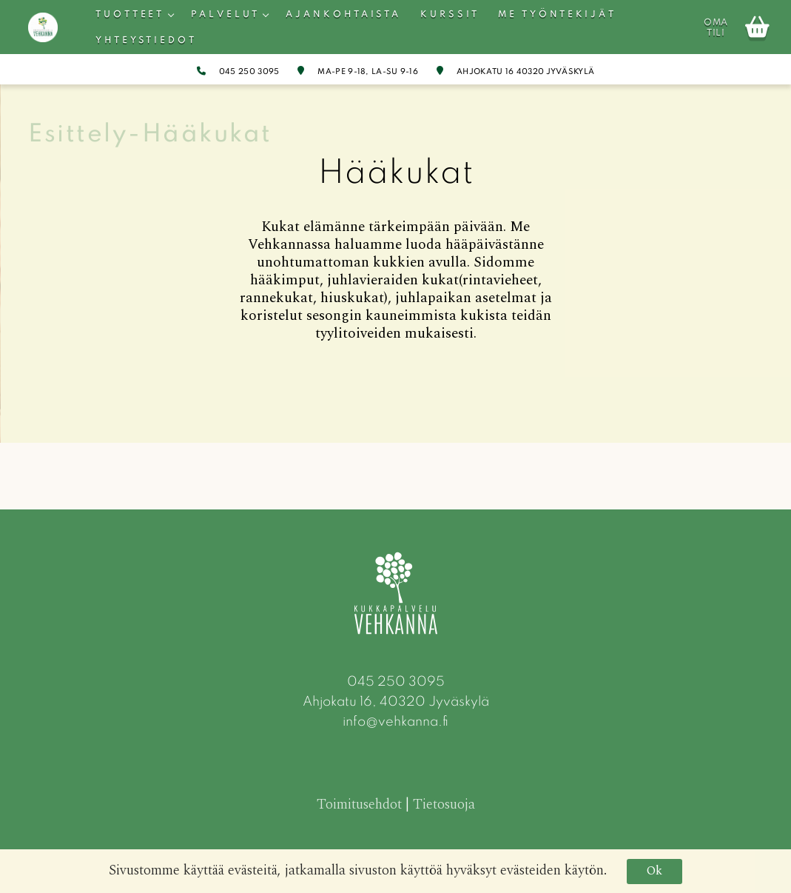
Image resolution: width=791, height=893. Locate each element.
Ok (654, 870)
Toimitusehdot (359, 804)
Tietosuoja (444, 804)
